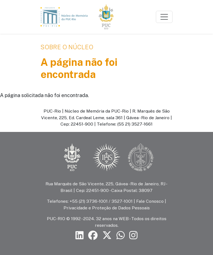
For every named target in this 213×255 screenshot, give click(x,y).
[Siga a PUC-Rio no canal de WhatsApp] (120, 235)
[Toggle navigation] (164, 17)
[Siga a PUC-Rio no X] (107, 235)
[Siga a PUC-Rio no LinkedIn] (79, 235)
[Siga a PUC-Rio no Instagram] (133, 235)
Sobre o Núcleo (66, 47)
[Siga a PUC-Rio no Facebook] (93, 235)
